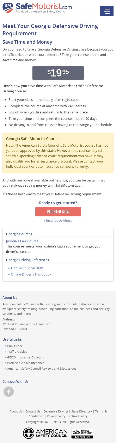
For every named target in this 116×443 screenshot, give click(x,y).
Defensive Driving (56, 411)
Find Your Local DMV (27, 268)
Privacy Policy (56, 416)
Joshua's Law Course (22, 241)
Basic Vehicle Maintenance (25, 363)
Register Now (58, 211)
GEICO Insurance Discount (25, 357)
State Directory (81, 411)
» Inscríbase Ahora (58, 220)
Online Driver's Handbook (31, 274)
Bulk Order (14, 346)
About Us (16, 411)
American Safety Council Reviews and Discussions (41, 368)
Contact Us (32, 411)
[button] (107, 11)
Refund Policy (78, 416)
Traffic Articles (17, 351)
